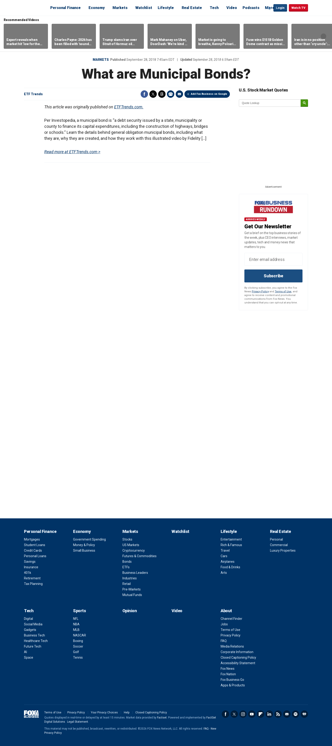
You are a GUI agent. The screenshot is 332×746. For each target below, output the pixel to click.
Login (280, 7)
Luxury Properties (283, 550)
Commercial (279, 545)
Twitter (153, 94)
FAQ (224, 641)
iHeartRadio (304, 714)
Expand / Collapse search (269, 8)
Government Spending (89, 539)
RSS (278, 714)
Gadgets (30, 630)
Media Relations (232, 646)
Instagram (243, 714)
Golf (76, 652)
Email (179, 94)
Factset (162, 717)
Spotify (295, 714)
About (226, 610)
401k (27, 573)
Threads (162, 94)
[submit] (304, 103)
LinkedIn (269, 714)
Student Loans (34, 545)
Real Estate (192, 8)
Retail (126, 584)
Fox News (227, 668)
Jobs (224, 624)
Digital (28, 619)
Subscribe (273, 275)
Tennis (78, 657)
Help (126, 712)
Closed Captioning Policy (238, 657)
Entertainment (231, 539)
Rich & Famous (231, 545)
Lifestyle (166, 8)
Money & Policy (84, 545)
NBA (76, 624)
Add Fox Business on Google (209, 93)
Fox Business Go (232, 680)
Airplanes (227, 561)
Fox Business (35, 7)
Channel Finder (231, 619)
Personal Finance (65, 8)
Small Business (84, 550)
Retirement (32, 578)
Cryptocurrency (133, 550)
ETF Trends (33, 94)
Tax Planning (33, 584)
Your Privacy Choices (104, 712)
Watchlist (143, 8)
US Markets (130, 545)
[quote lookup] (270, 103)
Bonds (127, 561)
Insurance (31, 567)
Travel (225, 550)
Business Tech (34, 635)
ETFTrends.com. (128, 106)
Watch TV (298, 7)
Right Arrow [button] (323, 36)
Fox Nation (228, 674)
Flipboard (260, 714)
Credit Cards (33, 550)
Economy (97, 8)
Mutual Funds (132, 595)
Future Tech (32, 646)
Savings (30, 561)
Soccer (78, 646)
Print (170, 94)
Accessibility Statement (238, 663)
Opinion (129, 610)
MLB (76, 630)
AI (25, 652)
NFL (75, 619)
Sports (79, 610)
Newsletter (286, 714)
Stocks (127, 539)
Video (231, 8)
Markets (120, 8)
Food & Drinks (230, 567)
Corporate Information (237, 652)
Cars (224, 556)
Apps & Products (233, 685)
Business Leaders (135, 573)
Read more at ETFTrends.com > (72, 151)
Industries (129, 578)
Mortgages (32, 539)
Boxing (78, 641)
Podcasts (251, 8)
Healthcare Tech (36, 641)
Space (28, 657)
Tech (214, 8)
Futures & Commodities (139, 556)
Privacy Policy (260, 291)
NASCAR (79, 635)
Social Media (33, 624)
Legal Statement (77, 721)
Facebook (144, 94)
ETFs (126, 567)
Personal (276, 539)
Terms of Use (283, 291)
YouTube (251, 714)
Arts (224, 573)
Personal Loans (35, 556)
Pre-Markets (131, 589)
